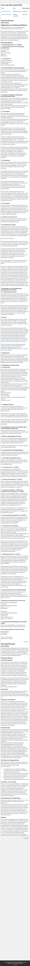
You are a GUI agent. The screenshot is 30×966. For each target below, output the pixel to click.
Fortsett (15, 964)
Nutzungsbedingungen (19, 963)
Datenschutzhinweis (11, 963)
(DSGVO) (4, 71)
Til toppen (25, 641)
